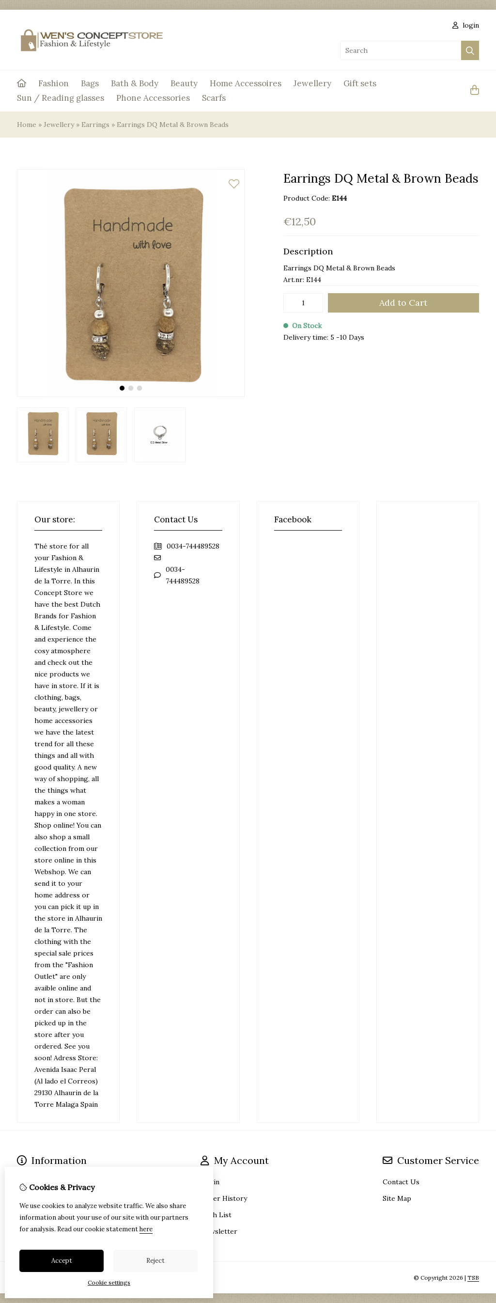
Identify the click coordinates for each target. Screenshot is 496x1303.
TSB (473, 1277)
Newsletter (219, 1231)
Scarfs (214, 98)
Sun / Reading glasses (60, 98)
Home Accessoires (245, 83)
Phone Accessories (153, 98)
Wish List (216, 1214)
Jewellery (312, 83)
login (465, 25)
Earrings (95, 124)
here (146, 1229)
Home (26, 124)
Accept (61, 1260)
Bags (90, 83)
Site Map (397, 1198)
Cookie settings (109, 1282)
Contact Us (401, 1181)
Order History (224, 1198)
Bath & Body (134, 83)
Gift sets (359, 83)
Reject (155, 1260)
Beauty (184, 83)
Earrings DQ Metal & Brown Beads (173, 124)
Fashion (53, 83)
